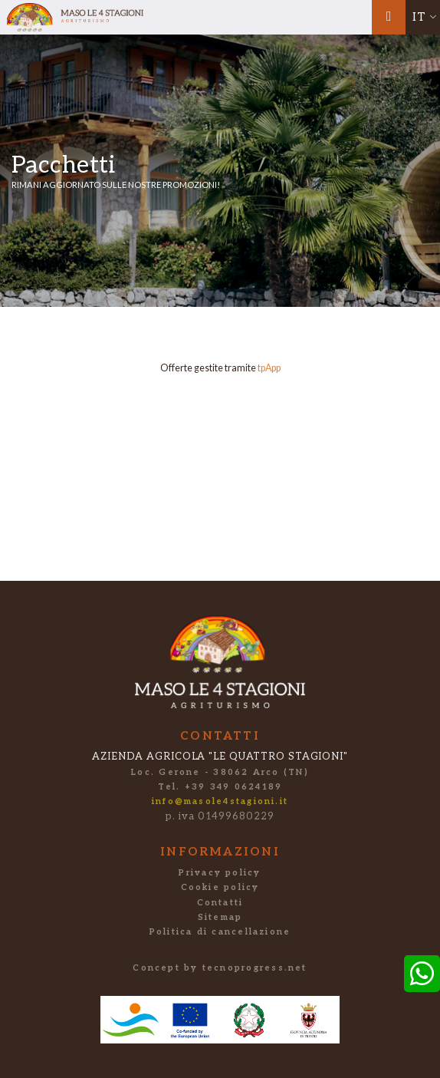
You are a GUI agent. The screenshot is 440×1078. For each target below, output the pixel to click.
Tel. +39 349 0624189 (220, 787)
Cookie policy (220, 887)
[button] (423, 17)
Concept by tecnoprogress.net (220, 968)
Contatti (220, 903)
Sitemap (220, 917)
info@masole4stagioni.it (220, 801)
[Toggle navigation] (389, 17)
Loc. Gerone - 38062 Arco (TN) (220, 772)
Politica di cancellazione (220, 932)
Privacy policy (220, 873)
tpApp (269, 368)
